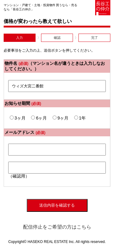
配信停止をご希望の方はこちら (57, 227)
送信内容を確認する (57, 205)
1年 (80, 118)
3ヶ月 (18, 118)
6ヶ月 (39, 118)
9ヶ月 (60, 118)
